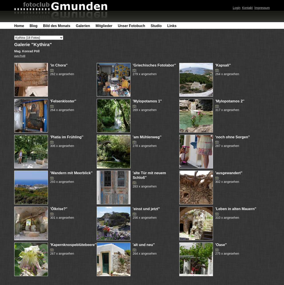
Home (19, 26)
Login (236, 8)
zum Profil (19, 56)
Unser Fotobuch (131, 26)
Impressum (262, 8)
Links (172, 26)
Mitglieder (104, 26)
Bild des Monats (56, 26)
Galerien (83, 26)
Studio (156, 26)
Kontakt (247, 8)
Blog (33, 26)
